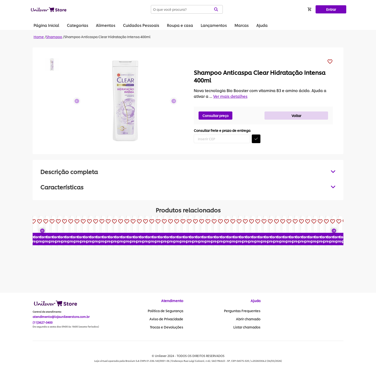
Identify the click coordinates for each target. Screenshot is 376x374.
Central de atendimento (47, 312)
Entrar (331, 9)
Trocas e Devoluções (166, 327)
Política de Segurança (165, 311)
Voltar (296, 115)
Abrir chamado (248, 319)
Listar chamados (246, 327)
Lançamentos (214, 25)
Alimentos (105, 25)
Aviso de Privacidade (166, 319)
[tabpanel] (188, 187)
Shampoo (54, 36)
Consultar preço (215, 115)
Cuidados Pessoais (141, 25)
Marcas (242, 25)
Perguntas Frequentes (242, 311)
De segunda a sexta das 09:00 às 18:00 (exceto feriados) (66, 326)
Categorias (77, 25)
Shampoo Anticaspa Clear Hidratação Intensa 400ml (107, 36)
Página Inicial (46, 25)
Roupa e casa (180, 25)
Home (39, 36)
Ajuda (262, 25)
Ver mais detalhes (230, 96)
